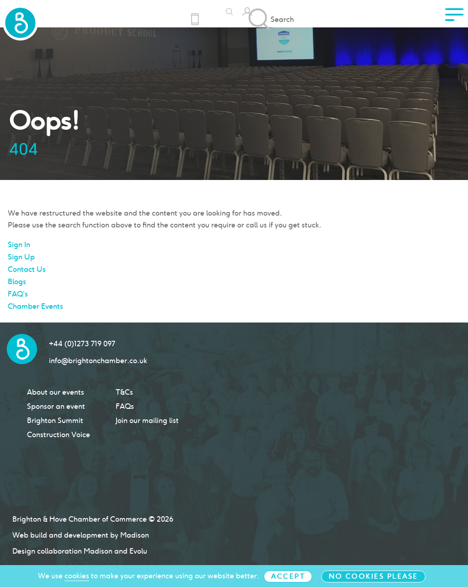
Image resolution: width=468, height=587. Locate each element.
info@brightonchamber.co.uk (98, 360)
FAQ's (18, 294)
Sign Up (21, 257)
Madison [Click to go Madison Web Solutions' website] (134, 535)
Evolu (138, 551)
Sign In (19, 244)
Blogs (17, 281)
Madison (98, 551)
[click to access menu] (454, 17)
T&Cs (124, 392)
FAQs (125, 406)
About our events (55, 392)
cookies (76, 576)
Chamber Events (35, 306)
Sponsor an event (56, 406)
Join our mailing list (147, 420)
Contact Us (27, 269)
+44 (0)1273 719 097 (82, 344)
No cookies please (373, 576)
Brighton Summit (55, 420)
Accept (288, 576)
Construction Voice (58, 434)
